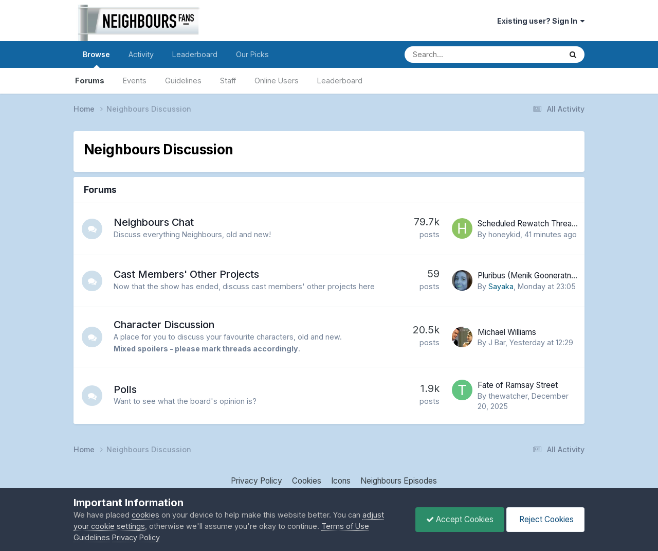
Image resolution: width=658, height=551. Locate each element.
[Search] (454, 54)
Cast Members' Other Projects (186, 274)
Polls (125, 389)
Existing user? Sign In (540, 20)
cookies (145, 514)
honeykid (504, 234)
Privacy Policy (256, 481)
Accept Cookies (460, 519)
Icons (341, 481)
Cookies (306, 481)
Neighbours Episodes (398, 481)
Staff (228, 80)
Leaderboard (339, 80)
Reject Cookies (545, 519)
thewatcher (507, 396)
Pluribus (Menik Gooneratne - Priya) (541, 275)
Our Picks (252, 54)
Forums (89, 80)
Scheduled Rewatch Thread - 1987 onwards (556, 223)
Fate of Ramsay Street (518, 385)
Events (135, 80)
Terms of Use (345, 526)
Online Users (276, 80)
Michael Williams (507, 332)
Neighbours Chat (154, 222)
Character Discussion (164, 324)
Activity (141, 54)
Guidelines (183, 80)
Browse (96, 59)
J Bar (496, 342)
